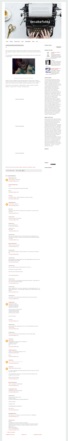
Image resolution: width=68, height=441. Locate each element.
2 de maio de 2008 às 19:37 (13, 356)
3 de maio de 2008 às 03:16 (13, 392)
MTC (37, 41)
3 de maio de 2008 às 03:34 (13, 409)
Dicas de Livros (17, 41)
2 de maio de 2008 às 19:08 (13, 346)
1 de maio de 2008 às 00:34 (13, 205)
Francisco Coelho (12, 184)
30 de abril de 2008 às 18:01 (14, 192)
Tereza (34, 167)
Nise (9, 209)
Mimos (33, 41)
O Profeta (10, 302)
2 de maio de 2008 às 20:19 (13, 378)
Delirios (11, 41)
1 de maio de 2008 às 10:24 (13, 213)
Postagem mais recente (10, 434)
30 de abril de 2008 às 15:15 (14, 181)
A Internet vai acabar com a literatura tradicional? (56, 69)
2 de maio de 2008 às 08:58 (13, 254)
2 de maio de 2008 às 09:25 (13, 262)
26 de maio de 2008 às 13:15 (14, 429)
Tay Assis (10, 420)
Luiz (9, 195)
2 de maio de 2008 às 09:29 (13, 275)
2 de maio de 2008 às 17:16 (13, 335)
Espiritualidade (27, 41)
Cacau (10, 360)
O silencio (53, 60)
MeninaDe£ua (11, 413)
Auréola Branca (11, 389)
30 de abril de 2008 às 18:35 (14, 198)
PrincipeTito (11, 202)
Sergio (20, 167)
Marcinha (30, 167)
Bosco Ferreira (11, 243)
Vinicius (10, 223)
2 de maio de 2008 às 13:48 (13, 328)
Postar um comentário (11, 432)
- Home (7, 41)
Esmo (22, 41)
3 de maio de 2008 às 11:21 (13, 416)
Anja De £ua (25, 167)
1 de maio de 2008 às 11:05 (13, 219)
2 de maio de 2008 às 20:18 (13, 363)
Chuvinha (17, 167)
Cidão (15, 80)
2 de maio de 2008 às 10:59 (13, 298)
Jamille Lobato (11, 350)
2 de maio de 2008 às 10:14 (13, 283)
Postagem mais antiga (38, 434)
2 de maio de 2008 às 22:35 (13, 385)
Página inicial (24, 434)
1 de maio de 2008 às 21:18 (13, 239)
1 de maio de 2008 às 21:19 (13, 246)
